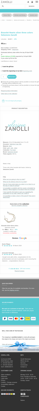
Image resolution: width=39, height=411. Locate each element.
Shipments (15, 49)
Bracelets (29, 20)
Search (31, 6)
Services (23, 363)
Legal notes (4, 378)
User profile (28, 2)
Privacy (3, 380)
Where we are (25, 361)
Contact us (24, 366)
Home (3, 20)
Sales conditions (6, 374)
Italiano (23, 400)
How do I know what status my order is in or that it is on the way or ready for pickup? (19, 185)
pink (12, 148)
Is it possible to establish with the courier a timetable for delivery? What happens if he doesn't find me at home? (19, 188)
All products (9, 20)
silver (10, 146)
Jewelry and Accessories (19, 20)
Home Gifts (6, 15)
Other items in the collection (9, 93)
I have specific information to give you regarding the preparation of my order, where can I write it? (18, 192)
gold (8, 148)
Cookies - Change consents (9, 382)
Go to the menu (37, 2)
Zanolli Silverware (26, 359)
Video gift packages (7, 344)
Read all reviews (19, 271)
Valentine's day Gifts (15, 144)
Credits (3, 386)
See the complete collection (20, 205)
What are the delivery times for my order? (15, 181)
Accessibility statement (7, 384)
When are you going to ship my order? (14, 179)
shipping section (14, 290)
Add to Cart (11, 76)
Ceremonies (24, 365)
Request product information (9, 90)
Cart (32, 2)
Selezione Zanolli (12, 152)
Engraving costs (27, 71)
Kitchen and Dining (19, 15)
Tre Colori (13, 150)
